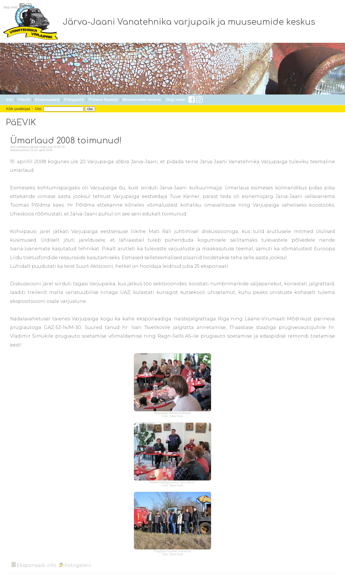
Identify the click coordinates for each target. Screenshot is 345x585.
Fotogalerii (74, 99)
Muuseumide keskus (141, 99)
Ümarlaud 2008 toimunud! (66, 140)
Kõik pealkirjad (18, 109)
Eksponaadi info (34, 565)
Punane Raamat (103, 99)
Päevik (24, 99)
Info (10, 99)
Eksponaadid (47, 99)
